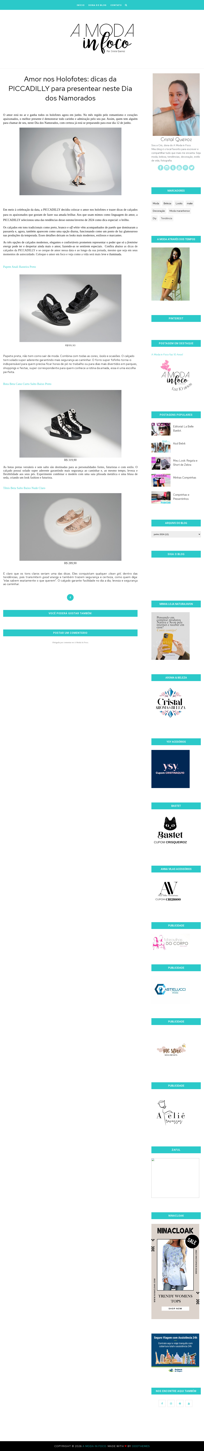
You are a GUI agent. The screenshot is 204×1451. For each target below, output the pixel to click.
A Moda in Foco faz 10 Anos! (167, 354)
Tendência (166, 218)
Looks (179, 203)
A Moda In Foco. (95, 1446)
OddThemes (141, 1446)
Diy (154, 218)
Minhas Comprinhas (184, 477)
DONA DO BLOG (97, 5)
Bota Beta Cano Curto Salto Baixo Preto (27, 384)
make (190, 203)
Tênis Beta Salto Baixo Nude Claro (24, 488)
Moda (156, 203)
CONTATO (116, 5)
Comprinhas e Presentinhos (181, 497)
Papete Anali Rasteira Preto (19, 266)
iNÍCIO (81, 5)
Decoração (159, 211)
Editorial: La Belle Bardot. (183, 428)
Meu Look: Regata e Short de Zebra (185, 462)
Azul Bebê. (179, 443)
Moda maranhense (179, 211)
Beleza (167, 203)
